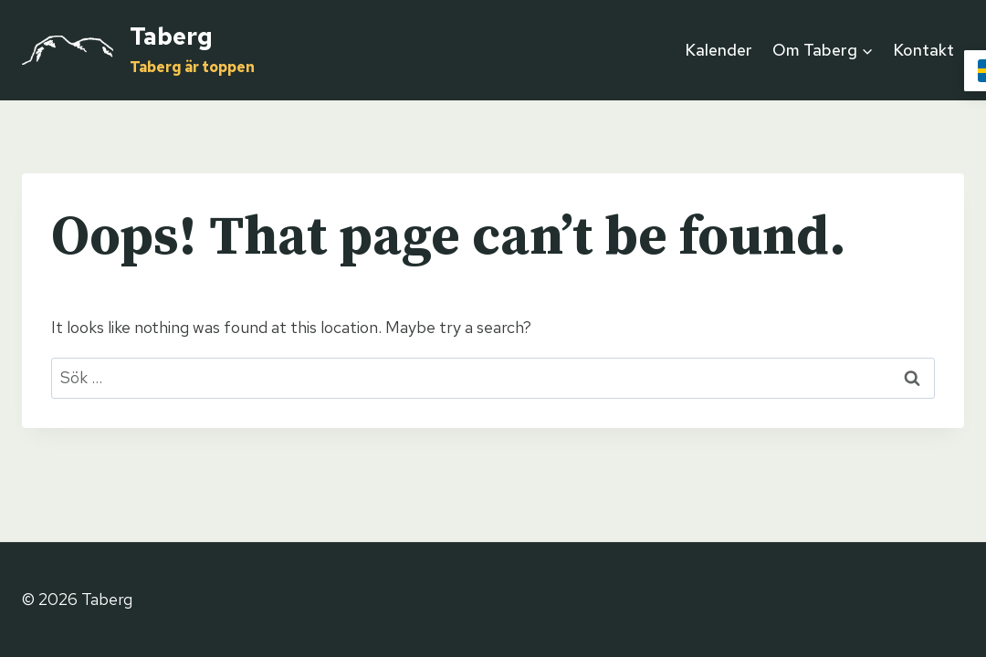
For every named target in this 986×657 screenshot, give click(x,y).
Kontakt (923, 49)
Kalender (718, 49)
